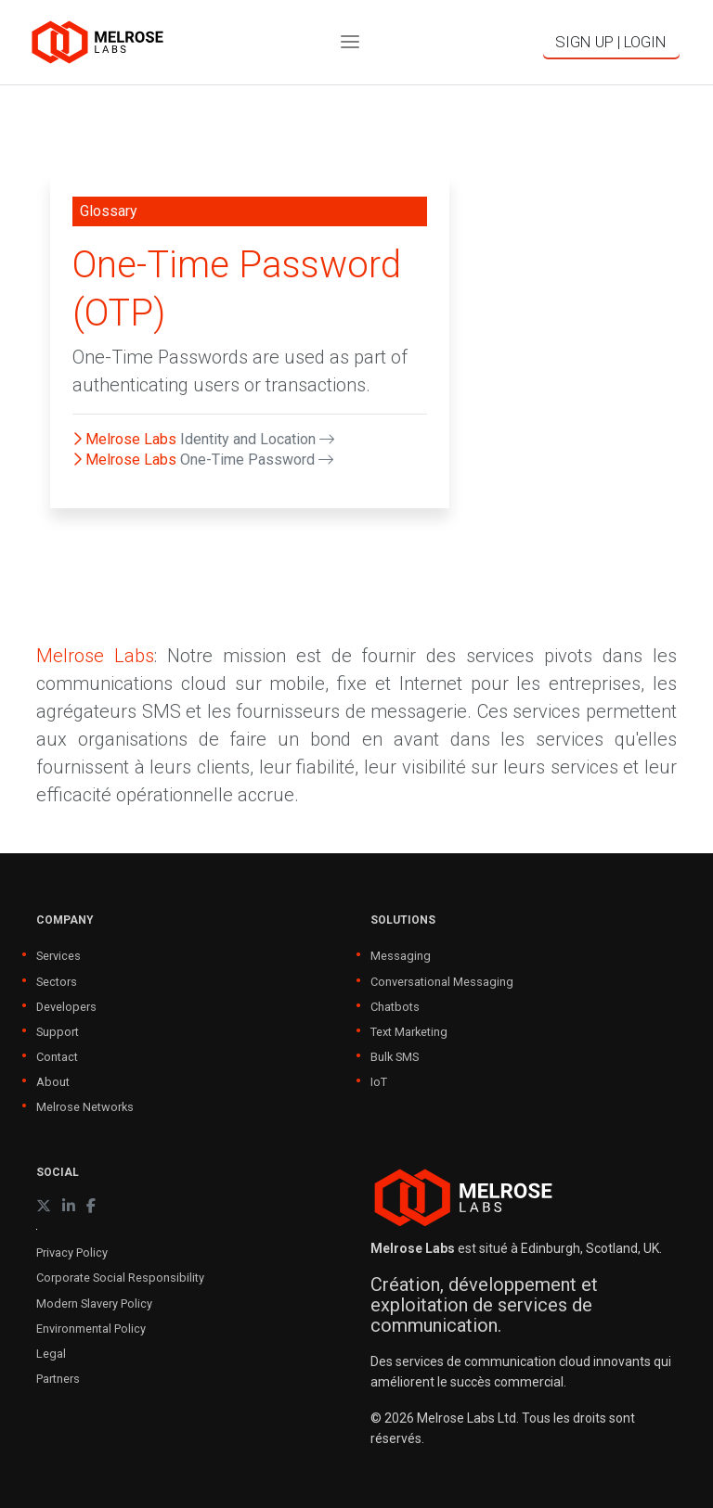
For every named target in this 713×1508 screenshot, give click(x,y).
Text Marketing (408, 1032)
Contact (57, 1057)
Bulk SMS (394, 1057)
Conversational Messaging (441, 982)
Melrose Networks (85, 1107)
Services (58, 956)
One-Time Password (256, 459)
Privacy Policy (72, 1252)
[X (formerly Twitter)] (43, 1206)
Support (57, 1032)
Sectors (56, 982)
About (53, 1082)
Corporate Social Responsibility (120, 1277)
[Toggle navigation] (350, 42)
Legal (51, 1354)
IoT (378, 1082)
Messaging (400, 956)
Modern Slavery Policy (94, 1303)
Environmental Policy (91, 1328)
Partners (58, 1379)
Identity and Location (257, 439)
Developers (66, 1007)
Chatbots (395, 1007)
